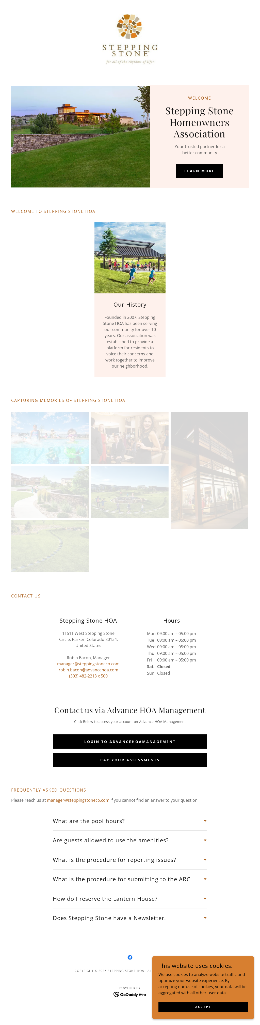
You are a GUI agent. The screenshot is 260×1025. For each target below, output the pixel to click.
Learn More (199, 170)
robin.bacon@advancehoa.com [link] (88, 670)
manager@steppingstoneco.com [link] (88, 664)
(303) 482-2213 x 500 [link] (88, 676)
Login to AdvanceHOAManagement (130, 741)
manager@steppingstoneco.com (78, 800)
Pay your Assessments (130, 760)
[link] (130, 39)
